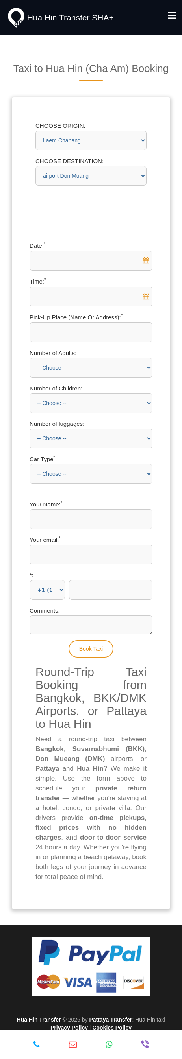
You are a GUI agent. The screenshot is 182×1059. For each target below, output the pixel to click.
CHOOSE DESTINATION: (69, 161)
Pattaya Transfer (110, 1020)
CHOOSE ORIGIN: (60, 125)
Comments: (45, 610)
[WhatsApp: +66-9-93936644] (109, 1044)
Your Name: (46, 504)
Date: (37, 245)
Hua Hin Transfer (39, 1020)
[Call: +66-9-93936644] (36, 1044)
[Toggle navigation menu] (172, 16)
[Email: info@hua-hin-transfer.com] (73, 1044)
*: (31, 575)
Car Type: (43, 459)
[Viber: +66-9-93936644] (145, 1044)
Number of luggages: (57, 423)
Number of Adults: (53, 353)
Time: (38, 281)
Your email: (45, 539)
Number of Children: (56, 388)
